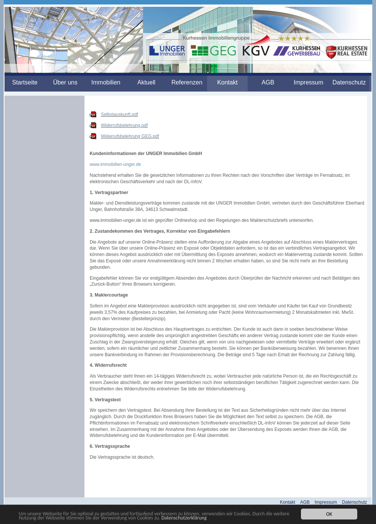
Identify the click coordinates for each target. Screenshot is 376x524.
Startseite (25, 82)
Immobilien (105, 82)
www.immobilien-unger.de (115, 164)
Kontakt (227, 82)
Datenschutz (349, 82)
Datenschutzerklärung (184, 518)
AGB (268, 82)
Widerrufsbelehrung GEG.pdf (130, 136)
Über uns (65, 82)
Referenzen (187, 82)
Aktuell (146, 82)
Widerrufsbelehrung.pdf (124, 125)
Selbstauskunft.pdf (119, 114)
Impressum (308, 82)
